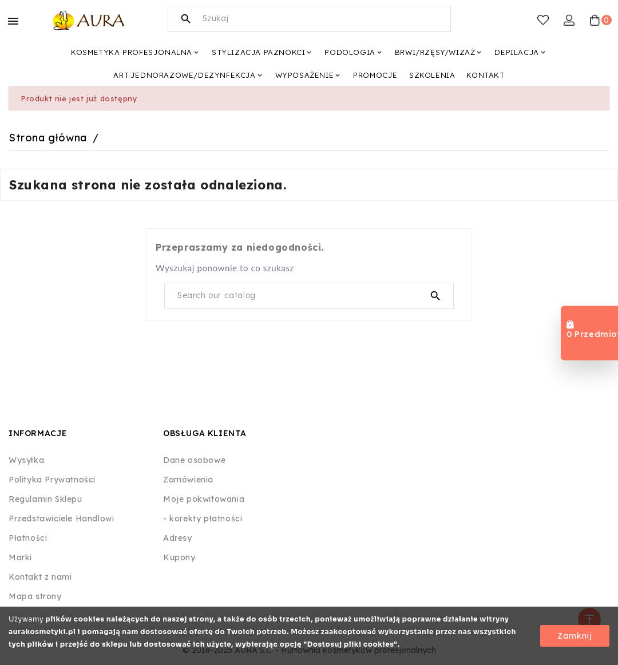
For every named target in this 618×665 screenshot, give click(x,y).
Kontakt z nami (40, 577)
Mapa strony (35, 596)
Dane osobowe (194, 460)
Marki (20, 557)
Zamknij (574, 636)
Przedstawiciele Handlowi (61, 518)
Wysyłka (26, 460)
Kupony (179, 557)
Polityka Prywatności (52, 479)
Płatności (28, 538)
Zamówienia (188, 479)
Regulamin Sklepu (45, 499)
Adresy (177, 538)
